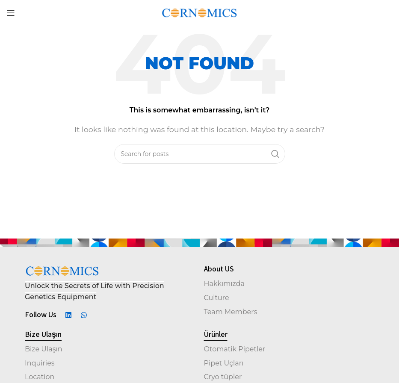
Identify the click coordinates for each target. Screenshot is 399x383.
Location (39, 377)
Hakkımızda (224, 284)
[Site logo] (199, 12)
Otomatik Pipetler (235, 349)
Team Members (230, 312)
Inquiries (40, 363)
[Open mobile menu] (10, 12)
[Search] (199, 154)
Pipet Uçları (224, 363)
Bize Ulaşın (43, 349)
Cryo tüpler (223, 377)
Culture (216, 298)
